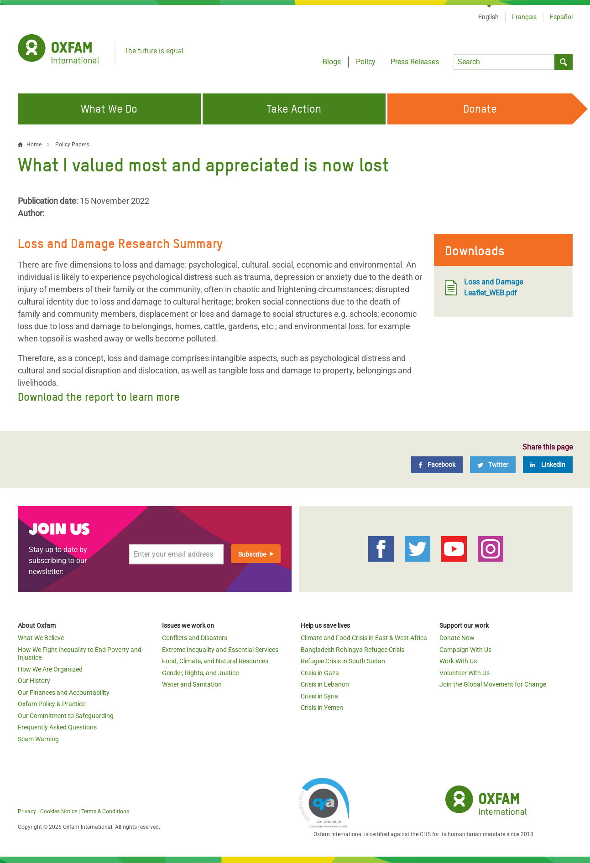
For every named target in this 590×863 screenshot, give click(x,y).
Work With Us (458, 661)
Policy (366, 61)
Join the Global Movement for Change (492, 684)
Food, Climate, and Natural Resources (215, 661)
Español (561, 17)
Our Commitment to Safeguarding (66, 715)
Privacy (27, 811)
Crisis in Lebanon (325, 684)
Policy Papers (72, 144)
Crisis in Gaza (320, 673)
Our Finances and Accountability (64, 692)
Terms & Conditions (105, 811)
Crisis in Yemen (322, 707)
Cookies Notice (58, 811)
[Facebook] (437, 464)
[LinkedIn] (548, 464)
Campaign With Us (465, 649)
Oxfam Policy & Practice (51, 704)
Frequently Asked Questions (57, 727)
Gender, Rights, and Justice (200, 673)
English (488, 17)
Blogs (332, 61)
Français (524, 17)
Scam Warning (38, 739)
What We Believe (41, 637)
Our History (34, 680)
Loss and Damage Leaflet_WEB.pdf (484, 287)
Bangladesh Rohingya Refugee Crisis (352, 649)
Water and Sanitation (192, 684)
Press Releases (415, 61)
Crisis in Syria (319, 696)
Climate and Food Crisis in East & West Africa (364, 637)
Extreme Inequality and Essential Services (220, 649)
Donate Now (457, 637)
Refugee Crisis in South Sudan (343, 661)
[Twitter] (493, 464)
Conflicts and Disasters (194, 637)
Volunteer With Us (464, 673)
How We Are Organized (50, 669)
